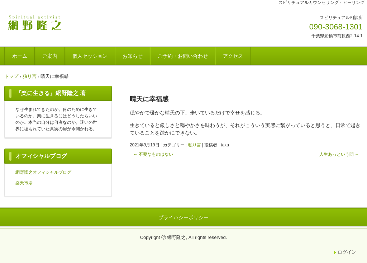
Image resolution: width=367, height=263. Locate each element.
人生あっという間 (339, 154)
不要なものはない (153, 154)
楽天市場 (24, 182)
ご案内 (49, 56)
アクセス (233, 56)
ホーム (19, 56)
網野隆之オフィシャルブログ (43, 172)
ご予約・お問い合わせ (183, 56)
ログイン (347, 252)
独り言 (194, 144)
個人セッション (90, 56)
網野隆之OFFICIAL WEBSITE (54, 22)
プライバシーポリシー (183, 217)
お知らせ (133, 56)
